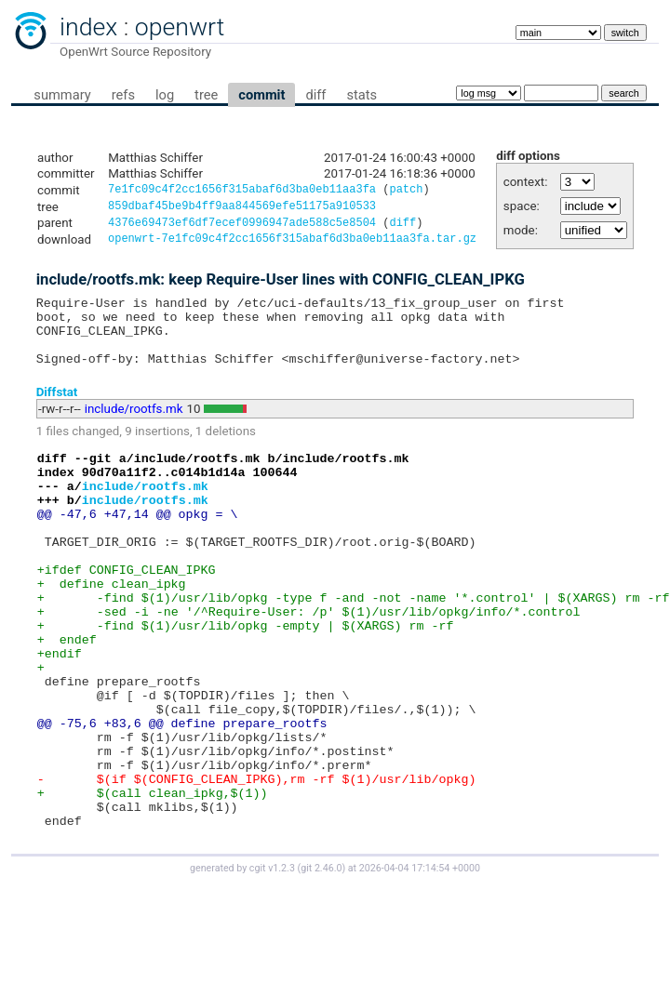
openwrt (179, 27)
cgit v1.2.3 (272, 963)
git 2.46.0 (321, 963)
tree (206, 94)
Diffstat (57, 411)
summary (62, 94)
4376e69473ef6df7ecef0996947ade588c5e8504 (242, 227)
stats (361, 94)
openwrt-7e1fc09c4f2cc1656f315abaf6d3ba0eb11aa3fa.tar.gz (292, 245)
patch (405, 191)
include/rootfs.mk (134, 429)
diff (315, 94)
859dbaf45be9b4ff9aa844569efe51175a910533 (242, 209)
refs (123, 94)
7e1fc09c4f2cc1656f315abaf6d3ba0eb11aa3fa (242, 191)
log (164, 94)
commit (261, 94)
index (88, 27)
